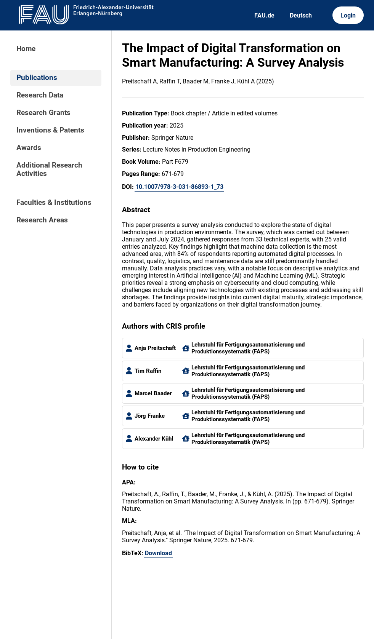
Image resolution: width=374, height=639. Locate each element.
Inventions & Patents (50, 130)
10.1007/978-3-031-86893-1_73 (179, 186)
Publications (36, 77)
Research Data (39, 95)
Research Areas (42, 220)
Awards (28, 148)
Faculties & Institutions (53, 202)
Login (348, 15)
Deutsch (301, 15)
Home (25, 49)
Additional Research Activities (49, 169)
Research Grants (43, 113)
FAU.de (264, 15)
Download (158, 553)
